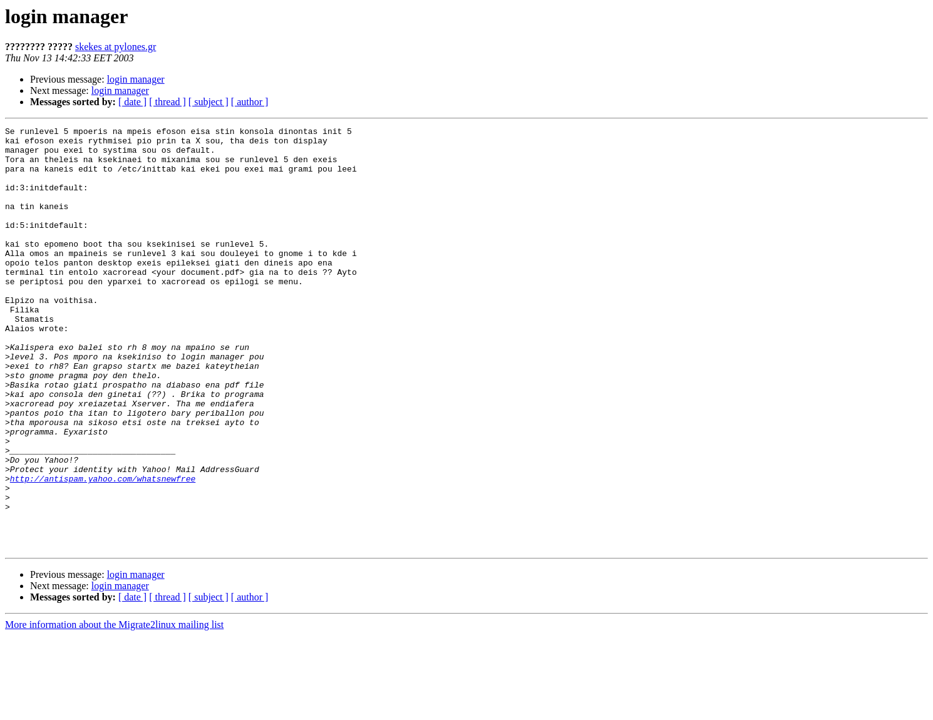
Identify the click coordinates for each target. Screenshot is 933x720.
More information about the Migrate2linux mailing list (114, 709)
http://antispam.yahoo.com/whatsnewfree (102, 549)
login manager (136, 79)
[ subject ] (208, 101)
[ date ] (132, 101)
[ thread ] (167, 101)
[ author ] (250, 101)
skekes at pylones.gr (115, 46)
